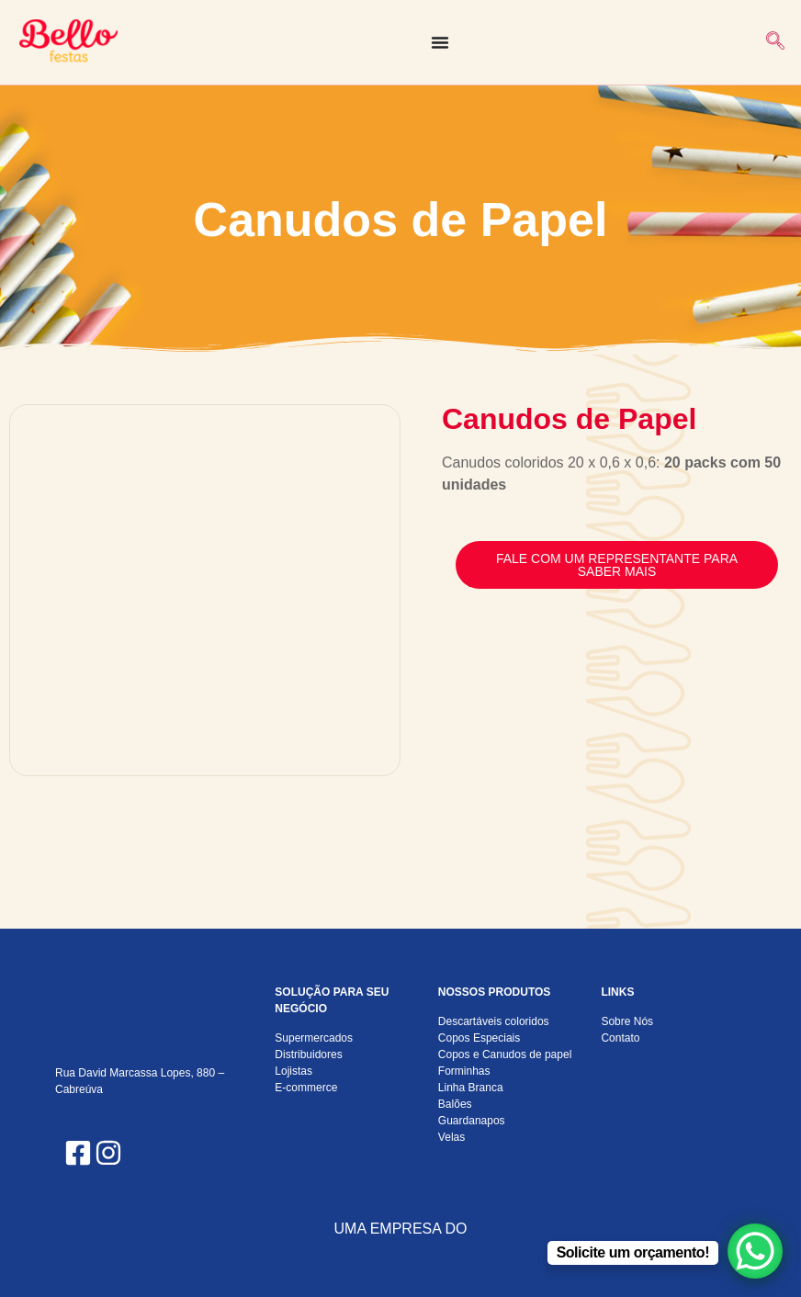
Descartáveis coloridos (493, 1021)
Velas (451, 1137)
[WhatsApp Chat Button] (755, 1251)
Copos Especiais (479, 1038)
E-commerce (306, 1087)
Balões (455, 1104)
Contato (620, 1038)
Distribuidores (308, 1054)
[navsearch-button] (775, 42)
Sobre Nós (627, 1021)
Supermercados (314, 1038)
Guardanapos (471, 1120)
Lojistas (293, 1071)
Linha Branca (470, 1087)
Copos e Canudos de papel (504, 1054)
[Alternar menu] (440, 42)
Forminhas (464, 1071)
